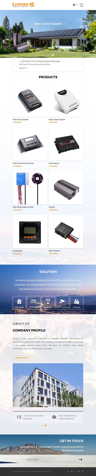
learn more (22, 357)
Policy (48, 472)
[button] (43, 55)
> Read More (17, 122)
